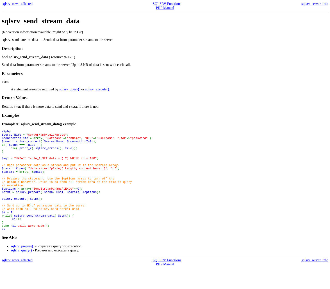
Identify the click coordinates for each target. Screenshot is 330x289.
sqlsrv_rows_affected (17, 4)
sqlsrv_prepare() (22, 267)
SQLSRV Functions (167, 4)
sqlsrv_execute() (97, 90)
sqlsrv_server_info (314, 4)
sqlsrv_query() (69, 90)
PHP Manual (165, 8)
